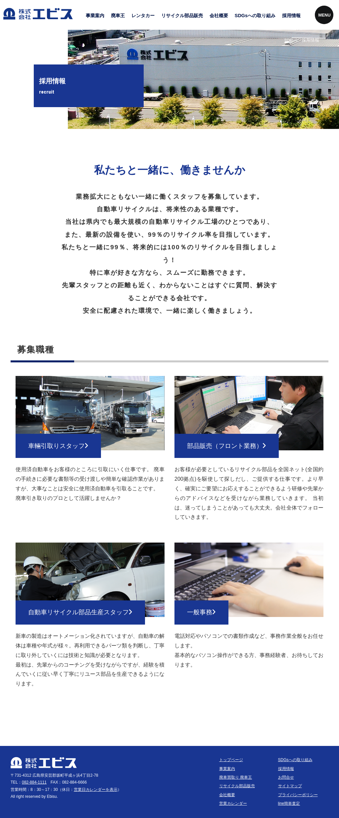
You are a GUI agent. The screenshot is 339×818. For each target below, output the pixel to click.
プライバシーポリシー (298, 795)
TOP (288, 40)
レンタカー (143, 15)
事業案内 (95, 15)
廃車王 (118, 15)
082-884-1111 (34, 782)
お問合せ (286, 777)
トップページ (231, 759)
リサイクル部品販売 (182, 15)
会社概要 (219, 15)
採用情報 (291, 15)
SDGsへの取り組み (255, 15)
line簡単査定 (289, 803)
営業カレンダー (233, 803)
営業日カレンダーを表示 (96, 789)
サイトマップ (290, 786)
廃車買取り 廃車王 (235, 777)
